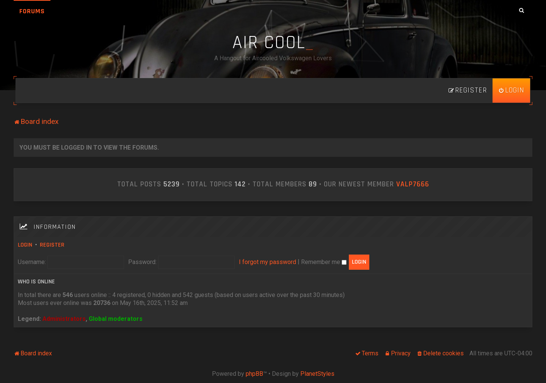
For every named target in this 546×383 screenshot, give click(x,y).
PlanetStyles (317, 373)
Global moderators (116, 318)
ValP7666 (412, 184)
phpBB (254, 373)
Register (52, 245)
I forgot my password (267, 262)
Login (25, 245)
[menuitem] (511, 90)
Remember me (324, 262)
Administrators (64, 318)
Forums (32, 11)
